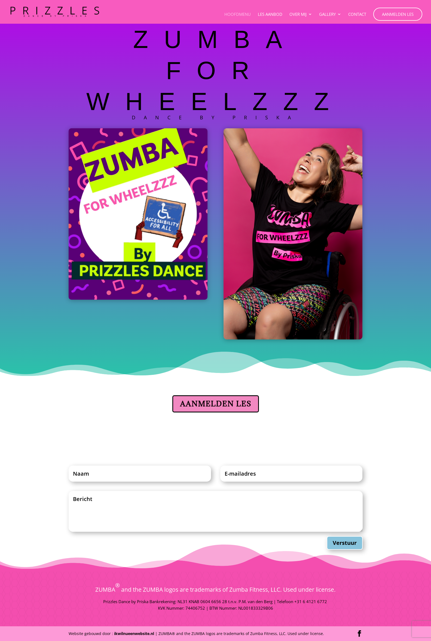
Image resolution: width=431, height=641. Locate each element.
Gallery (327, 14)
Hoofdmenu (237, 14)
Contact (357, 14)
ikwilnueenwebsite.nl (134, 633)
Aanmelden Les (398, 14)
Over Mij (298, 14)
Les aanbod (270, 14)
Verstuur (345, 542)
